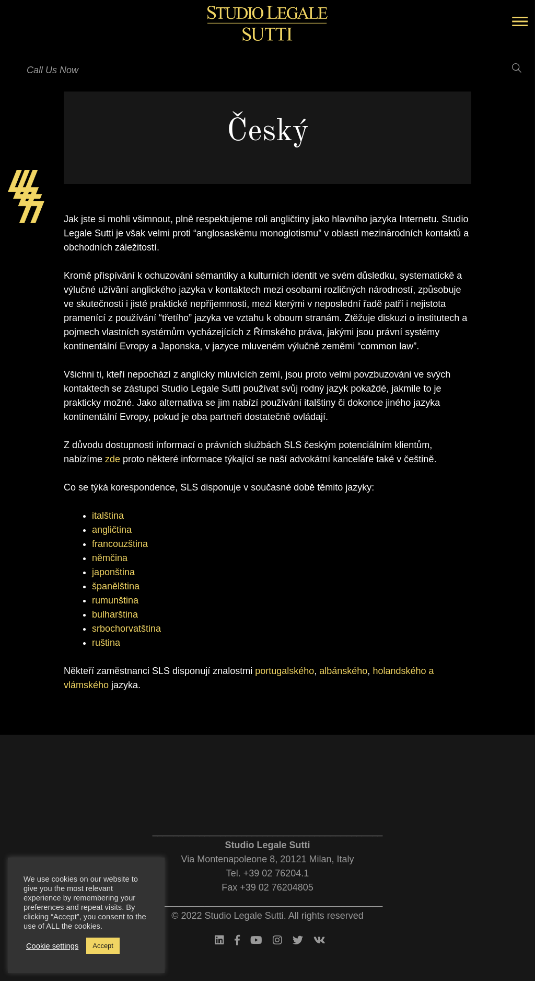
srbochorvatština (126, 628)
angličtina (112, 529)
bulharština (115, 614)
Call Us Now (52, 70)
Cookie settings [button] (52, 946)
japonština (113, 572)
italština (108, 515)
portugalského (284, 671)
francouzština (120, 544)
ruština (106, 642)
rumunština (115, 600)
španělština (115, 586)
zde (112, 459)
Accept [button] (102, 946)
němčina (109, 558)
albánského (343, 671)
